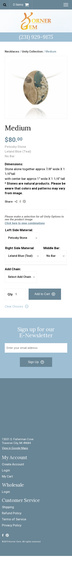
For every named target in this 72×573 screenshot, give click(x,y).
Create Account (13, 464)
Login (6, 470)
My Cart (7, 476)
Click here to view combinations (25, 223)
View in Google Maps (15, 448)
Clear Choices (14, 306)
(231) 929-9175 (36, 37)
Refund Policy (11, 513)
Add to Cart (42, 294)
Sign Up (33, 362)
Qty (10, 294)
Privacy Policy (11, 525)
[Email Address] (36, 348)
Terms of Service (14, 519)
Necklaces (12, 51)
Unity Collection (33, 51)
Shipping (8, 507)
